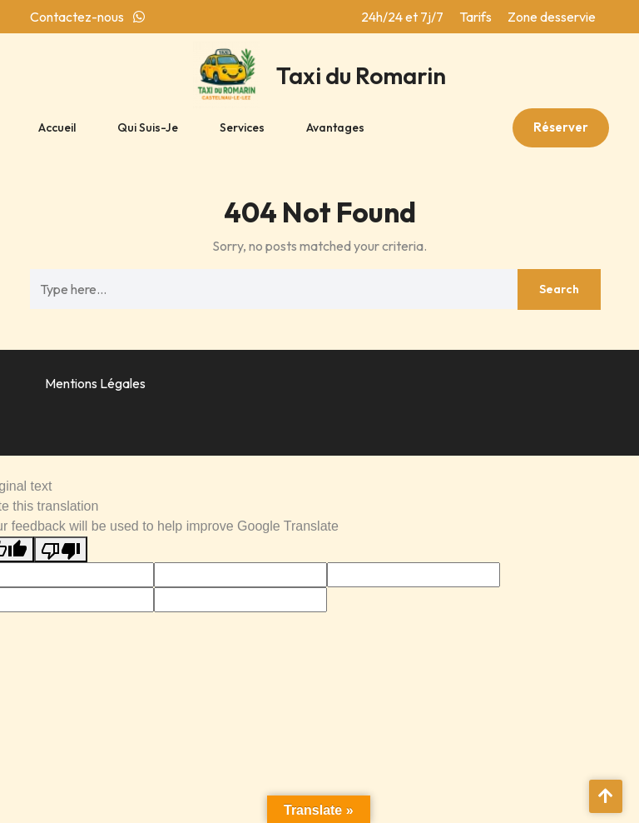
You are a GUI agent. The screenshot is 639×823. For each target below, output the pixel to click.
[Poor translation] (60, 549)
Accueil (57, 127)
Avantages (335, 127)
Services (242, 127)
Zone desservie (552, 16)
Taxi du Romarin (361, 75)
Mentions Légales (95, 383)
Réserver (560, 127)
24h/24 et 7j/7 (402, 16)
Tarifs (475, 16)
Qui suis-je (147, 127)
